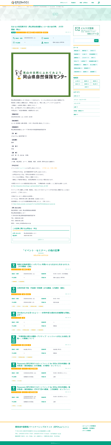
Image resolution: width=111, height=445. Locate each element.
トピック (77, 103)
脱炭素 (85, 71)
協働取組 (77, 57)
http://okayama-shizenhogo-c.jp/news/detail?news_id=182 (30, 186)
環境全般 (77, 50)
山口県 (77, 81)
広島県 (86, 84)
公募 (76, 107)
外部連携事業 (93, 54)
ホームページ (22, 168)
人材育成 (84, 61)
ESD (14, 306)
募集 (76, 114)
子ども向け (39, 32)
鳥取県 (95, 81)
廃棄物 (85, 64)
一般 (34, 32)
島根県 (86, 81)
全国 (87, 87)
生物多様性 (24, 48)
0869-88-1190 (28, 235)
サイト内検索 (87, 430)
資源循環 (93, 71)
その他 (20, 380)
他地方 (77, 84)
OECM (14, 357)
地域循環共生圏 (93, 61)
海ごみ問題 (25, 306)
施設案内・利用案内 (89, 428)
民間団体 (35, 368)
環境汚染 (85, 50)
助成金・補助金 (79, 110)
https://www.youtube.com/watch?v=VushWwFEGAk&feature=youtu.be (34, 204)
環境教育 (15, 281)
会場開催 (29, 32)
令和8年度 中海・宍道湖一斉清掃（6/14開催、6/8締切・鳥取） (41, 288)
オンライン (24, 368)
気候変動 (77, 54)
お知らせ (77, 96)
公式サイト (41, 239)
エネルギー (85, 57)
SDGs (19, 306)
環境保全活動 (15, 48)
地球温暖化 (77, 64)
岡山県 (13, 32)
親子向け (45, 32)
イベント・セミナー (21, 32)
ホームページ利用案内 (89, 426)
